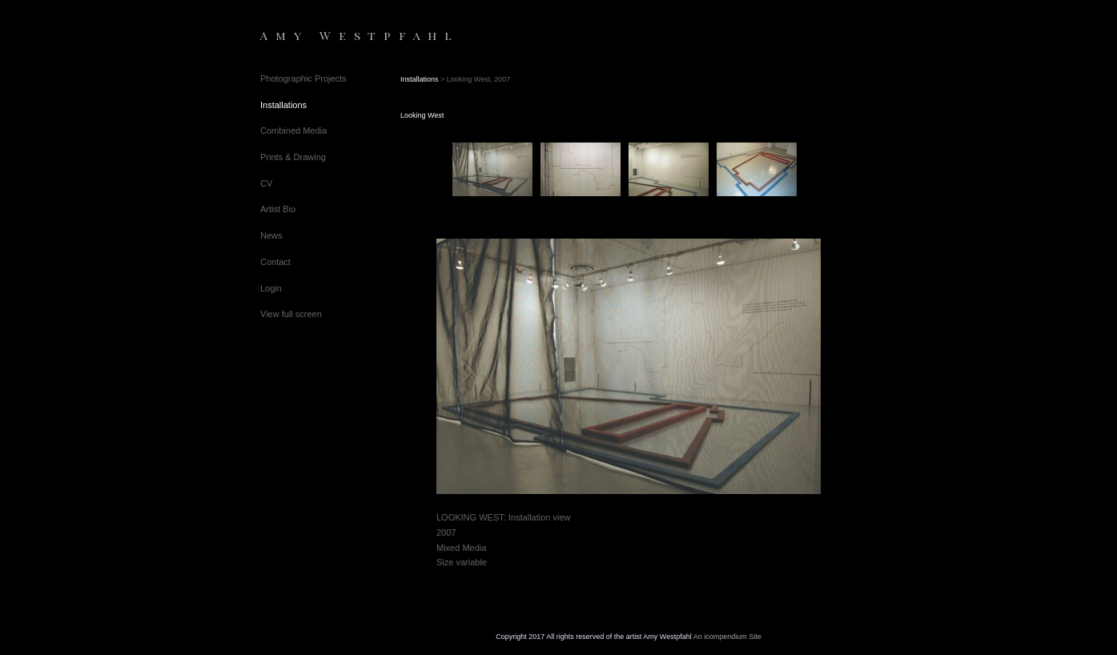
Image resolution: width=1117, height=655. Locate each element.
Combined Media (293, 130)
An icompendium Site (727, 637)
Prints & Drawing (293, 157)
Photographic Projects (303, 78)
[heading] (300, 35)
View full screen (291, 314)
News (271, 235)
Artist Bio (277, 209)
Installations (283, 105)
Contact (275, 262)
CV (266, 183)
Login (271, 288)
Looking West (422, 115)
